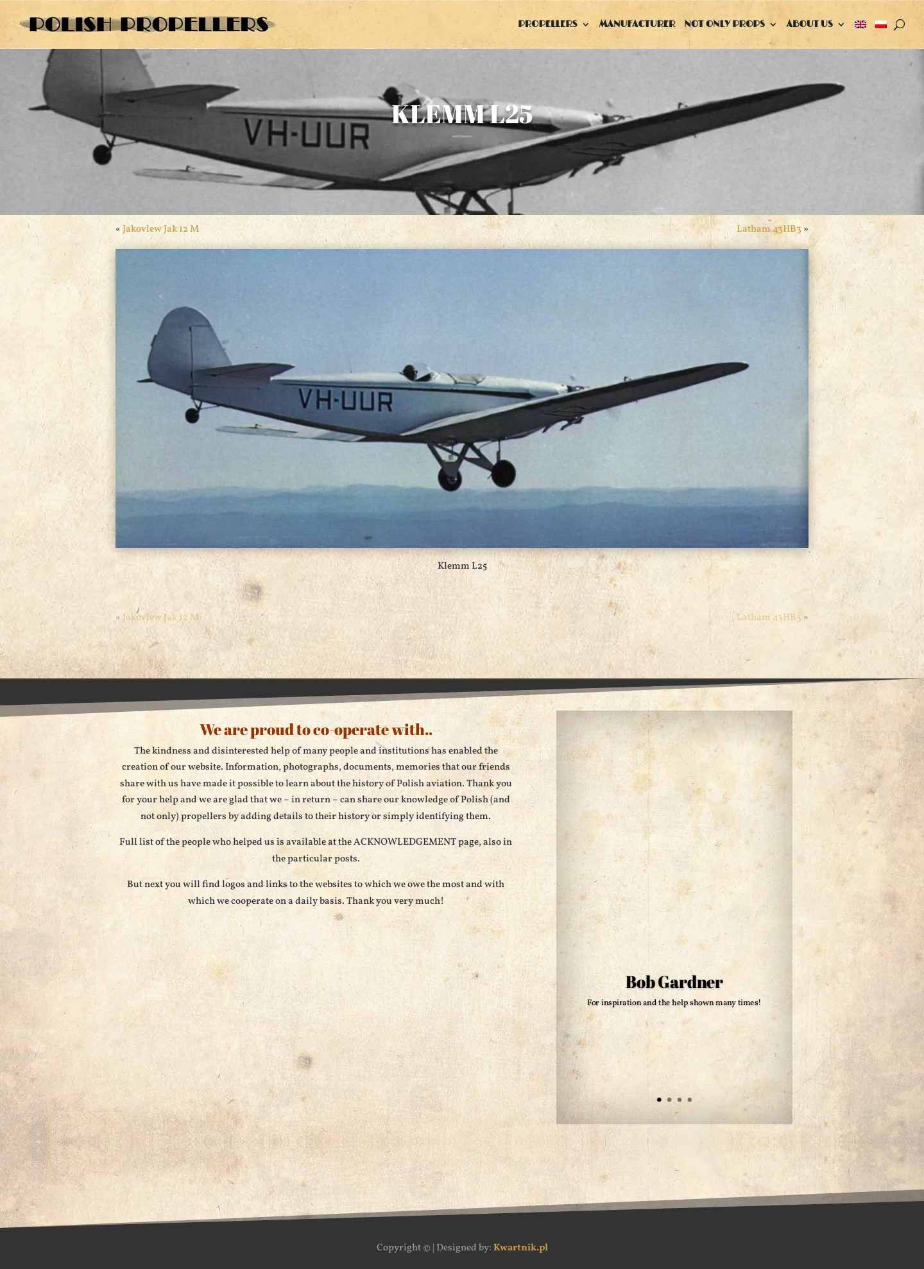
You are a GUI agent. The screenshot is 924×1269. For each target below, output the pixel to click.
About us (810, 24)
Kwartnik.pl (520, 1248)
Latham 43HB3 (769, 229)
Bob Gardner (675, 982)
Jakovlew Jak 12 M (161, 229)
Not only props (724, 24)
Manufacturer (637, 24)
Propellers (547, 24)
